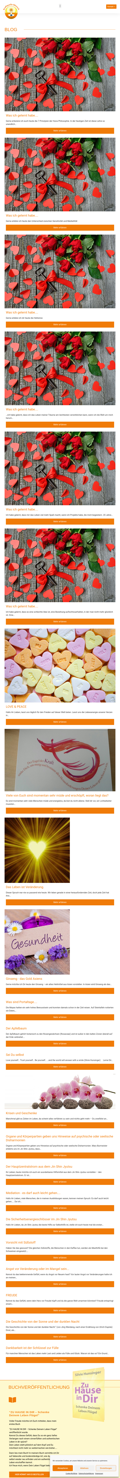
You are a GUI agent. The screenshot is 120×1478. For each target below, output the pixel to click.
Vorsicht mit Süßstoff (21, 1245)
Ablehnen (84, 1468)
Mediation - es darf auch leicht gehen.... (33, 1195)
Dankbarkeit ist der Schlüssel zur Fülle (32, 1350)
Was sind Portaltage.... (21, 1004)
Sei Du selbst (15, 1057)
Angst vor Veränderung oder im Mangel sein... (37, 1271)
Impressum (99, 1473)
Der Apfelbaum (16, 1031)
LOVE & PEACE (16, 709)
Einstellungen (106, 1468)
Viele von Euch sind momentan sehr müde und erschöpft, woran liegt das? (57, 798)
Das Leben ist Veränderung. (25, 889)
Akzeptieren (63, 1468)
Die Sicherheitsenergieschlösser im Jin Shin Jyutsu (41, 1222)
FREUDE (11, 1298)
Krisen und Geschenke (21, 1115)
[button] (60, 6)
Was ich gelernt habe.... (22, 118)
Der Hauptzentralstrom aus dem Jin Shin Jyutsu (39, 1169)
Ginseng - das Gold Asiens (24, 981)
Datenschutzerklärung (86, 1473)
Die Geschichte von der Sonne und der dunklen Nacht (43, 1324)
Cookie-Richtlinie (71, 1473)
